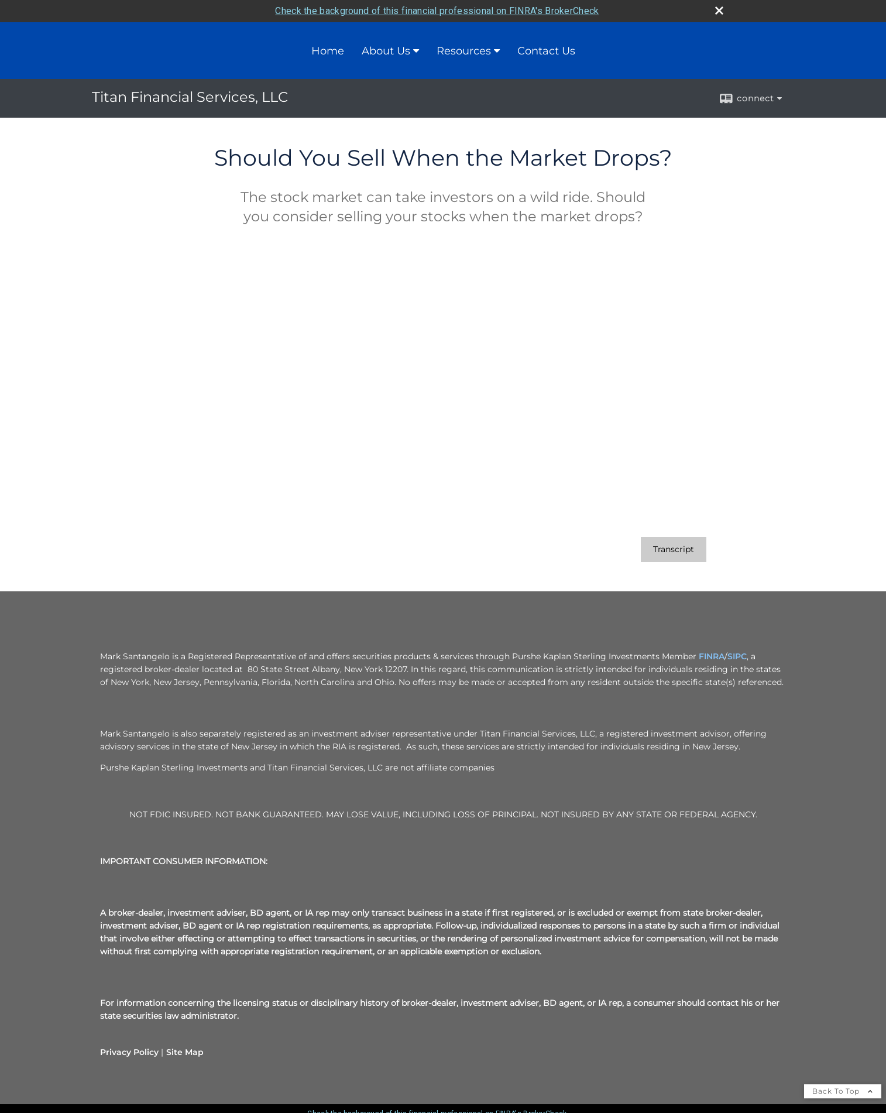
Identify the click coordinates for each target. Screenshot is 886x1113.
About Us (386, 50)
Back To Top (842, 1091)
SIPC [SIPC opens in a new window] (737, 656)
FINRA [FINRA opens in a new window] (711, 656)
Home (327, 50)
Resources (464, 50)
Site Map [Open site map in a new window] (185, 1052)
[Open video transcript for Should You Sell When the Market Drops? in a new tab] (673, 549)
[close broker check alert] (719, 10)
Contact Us (546, 50)
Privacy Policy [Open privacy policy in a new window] (129, 1052)
